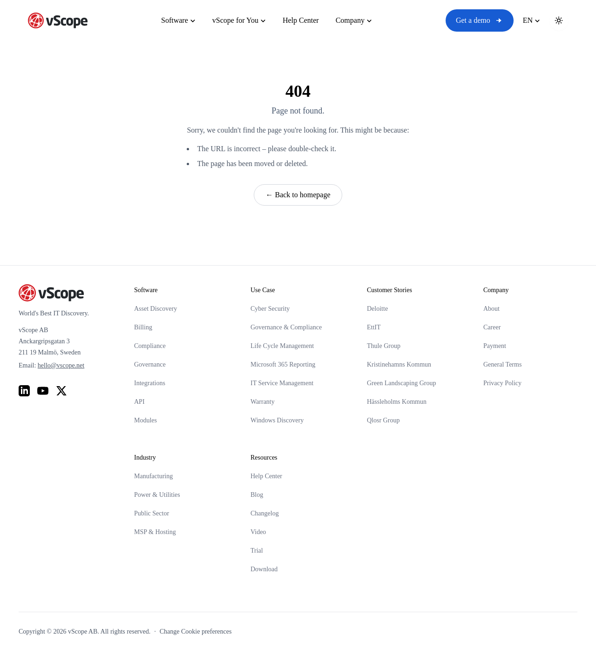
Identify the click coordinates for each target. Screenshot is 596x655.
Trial (257, 550)
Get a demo (479, 20)
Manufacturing (153, 476)
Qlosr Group (383, 420)
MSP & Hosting (155, 531)
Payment (494, 345)
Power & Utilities (157, 494)
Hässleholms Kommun (397, 401)
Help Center (266, 476)
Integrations (149, 383)
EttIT (374, 327)
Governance (150, 364)
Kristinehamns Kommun (399, 364)
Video (258, 531)
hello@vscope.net (61, 365)
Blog (257, 494)
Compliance (150, 345)
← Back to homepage (297, 195)
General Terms (502, 364)
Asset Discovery (155, 308)
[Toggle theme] (558, 20)
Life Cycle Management (282, 345)
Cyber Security (270, 308)
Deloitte (377, 308)
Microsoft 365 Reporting (283, 364)
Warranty (263, 401)
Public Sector (151, 513)
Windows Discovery (277, 420)
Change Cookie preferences (196, 631)
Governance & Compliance (286, 327)
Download (264, 569)
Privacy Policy (502, 383)
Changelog (265, 513)
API (139, 401)
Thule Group (383, 345)
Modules (145, 420)
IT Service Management (282, 383)
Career (492, 327)
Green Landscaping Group (401, 383)
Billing (143, 327)
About (491, 308)
